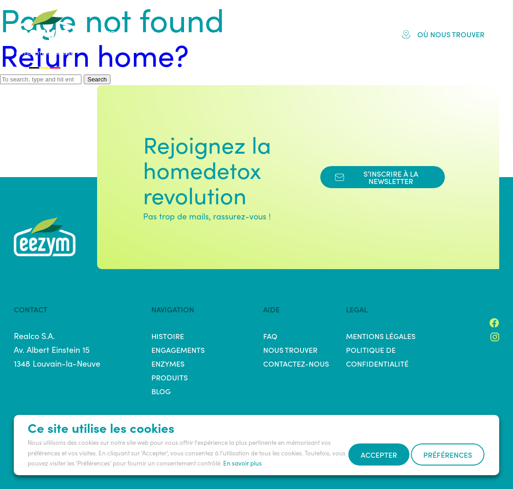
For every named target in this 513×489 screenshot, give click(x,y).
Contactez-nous (296, 363)
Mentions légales (380, 336)
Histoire (154, 34)
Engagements (215, 34)
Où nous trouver (443, 34)
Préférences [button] (129, 457)
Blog (357, 34)
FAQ (322, 34)
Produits (278, 34)
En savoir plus (242, 441)
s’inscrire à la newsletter (376, 177)
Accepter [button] (58, 457)
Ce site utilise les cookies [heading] (101, 405)
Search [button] (97, 79)
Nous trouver (290, 350)
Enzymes (167, 363)
